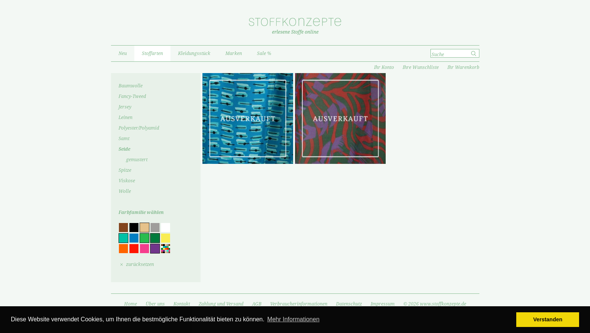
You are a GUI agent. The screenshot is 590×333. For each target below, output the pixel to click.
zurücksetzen (140, 264)
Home (130, 304)
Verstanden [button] (548, 319)
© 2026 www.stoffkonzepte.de (434, 304)
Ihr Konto (384, 67)
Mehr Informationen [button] (293, 319)
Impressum (383, 304)
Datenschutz (349, 304)
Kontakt (181, 304)
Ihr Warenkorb (463, 67)
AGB (257, 304)
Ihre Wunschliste (421, 67)
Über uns (155, 304)
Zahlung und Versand (221, 304)
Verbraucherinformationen (298, 304)
